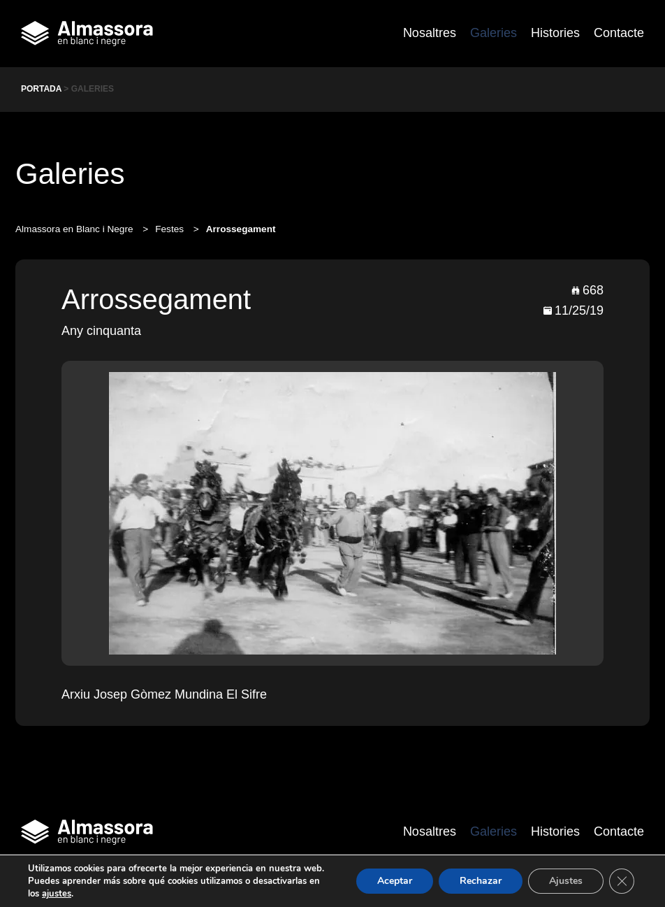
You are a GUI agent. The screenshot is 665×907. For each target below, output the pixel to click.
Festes (171, 229)
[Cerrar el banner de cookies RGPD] (621, 881)
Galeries (493, 33)
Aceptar (394, 880)
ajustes (56, 893)
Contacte (619, 33)
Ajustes (566, 880)
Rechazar (481, 880)
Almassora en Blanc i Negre (75, 229)
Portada (41, 89)
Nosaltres (429, 33)
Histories (555, 33)
